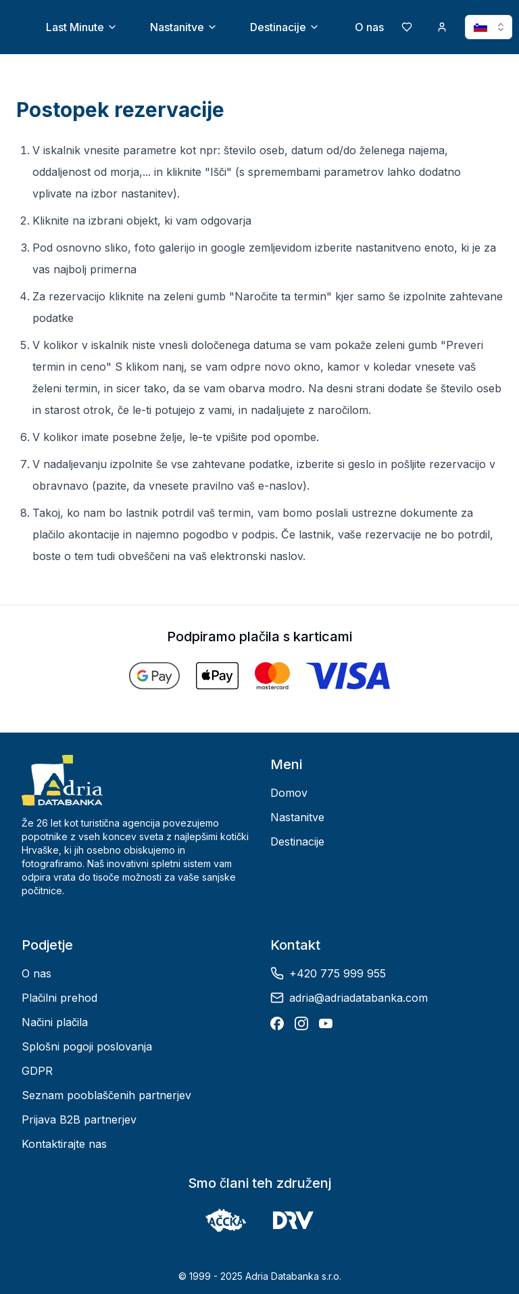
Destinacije (285, 27)
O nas (369, 27)
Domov (288, 793)
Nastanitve (184, 27)
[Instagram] (301, 1023)
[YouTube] (325, 1023)
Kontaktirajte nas (64, 1144)
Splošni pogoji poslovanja (87, 1046)
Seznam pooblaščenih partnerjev (106, 1095)
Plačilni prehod (59, 997)
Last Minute (82, 27)
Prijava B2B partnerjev (79, 1119)
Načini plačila (55, 1022)
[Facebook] (277, 1023)
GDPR (37, 1071)
